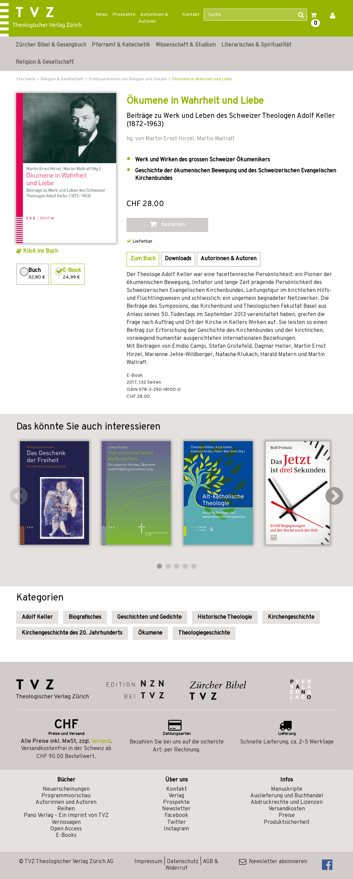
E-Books (66, 835)
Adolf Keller (37, 617)
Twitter (176, 822)
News (101, 15)
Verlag (176, 795)
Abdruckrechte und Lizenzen (287, 802)
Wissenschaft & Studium (185, 45)
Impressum (148, 861)
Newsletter (176, 809)
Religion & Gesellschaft (45, 62)
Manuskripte (286, 789)
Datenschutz (183, 861)
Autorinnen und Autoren (66, 802)
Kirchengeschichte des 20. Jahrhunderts (72, 633)
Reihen (66, 809)
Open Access (66, 829)
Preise (287, 815)
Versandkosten (287, 809)
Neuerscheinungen (66, 789)
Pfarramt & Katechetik (121, 45)
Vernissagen (66, 822)
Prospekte (123, 15)
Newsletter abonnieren (273, 861)
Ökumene (150, 633)
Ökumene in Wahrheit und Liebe (202, 79)
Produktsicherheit (287, 822)
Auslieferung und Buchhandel (286, 795)
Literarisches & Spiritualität (256, 45)
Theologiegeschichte (204, 633)
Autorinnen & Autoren (153, 18)
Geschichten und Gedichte (149, 617)
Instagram (176, 829)
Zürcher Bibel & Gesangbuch (51, 45)
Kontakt (191, 15)
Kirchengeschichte (291, 617)
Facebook (176, 815)
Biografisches (85, 617)
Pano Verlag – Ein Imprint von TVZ (66, 815)
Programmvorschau (66, 795)
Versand (101, 741)
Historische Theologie (225, 617)
